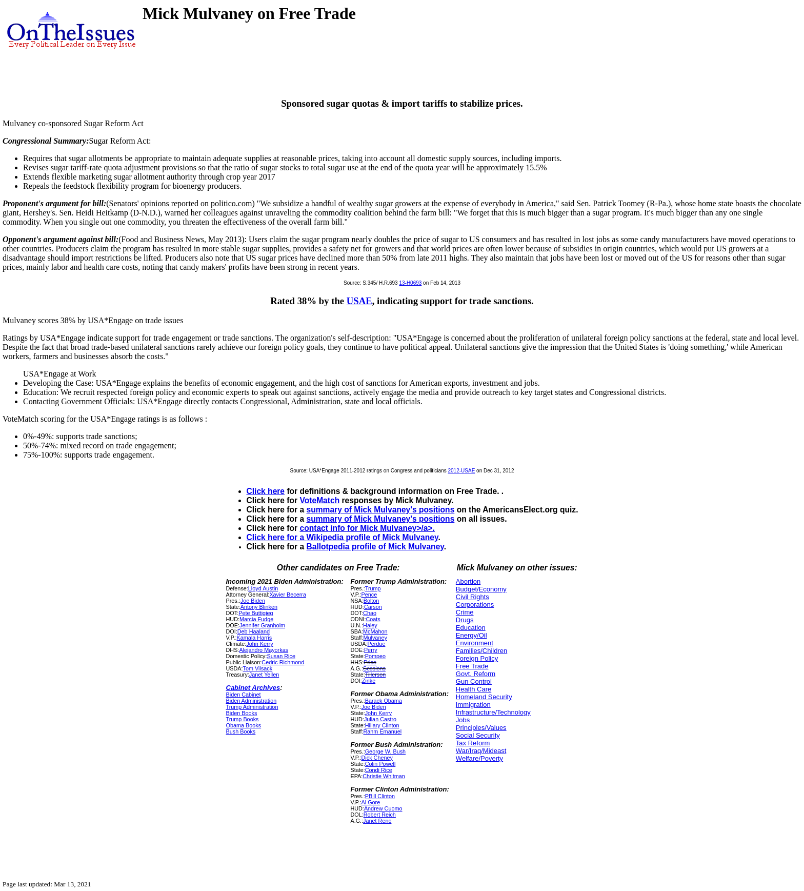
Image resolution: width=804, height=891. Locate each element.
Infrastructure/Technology (493, 712)
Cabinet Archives (253, 687)
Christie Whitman (384, 776)
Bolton (371, 601)
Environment (474, 643)
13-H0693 (410, 283)
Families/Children (481, 651)
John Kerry (259, 644)
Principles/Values (481, 727)
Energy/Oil (471, 635)
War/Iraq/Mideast (481, 751)
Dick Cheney (377, 758)
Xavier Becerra (287, 594)
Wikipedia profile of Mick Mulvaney (372, 537)
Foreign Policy (477, 658)
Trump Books (242, 719)
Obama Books (244, 725)
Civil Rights (472, 597)
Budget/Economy (481, 589)
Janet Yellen (264, 674)
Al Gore (370, 802)
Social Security (478, 735)
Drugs (465, 620)
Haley (370, 625)
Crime (465, 612)
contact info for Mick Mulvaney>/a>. (367, 528)
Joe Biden (252, 601)
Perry (370, 650)
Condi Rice (378, 770)
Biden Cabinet (243, 694)
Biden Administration (251, 701)
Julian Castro (380, 719)
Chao (369, 613)
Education (471, 627)
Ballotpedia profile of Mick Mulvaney (375, 546)
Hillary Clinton (382, 725)
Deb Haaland (253, 631)
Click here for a (277, 537)
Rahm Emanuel (383, 731)
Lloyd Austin (263, 588)
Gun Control (474, 681)
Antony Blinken (258, 607)
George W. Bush (385, 751)
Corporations (475, 604)
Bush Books (241, 731)
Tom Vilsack (258, 668)
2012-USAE (461, 470)
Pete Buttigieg (255, 613)
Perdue (377, 644)
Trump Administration (252, 707)
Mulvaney (375, 638)
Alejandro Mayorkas (263, 650)
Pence (369, 594)
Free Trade (472, 666)
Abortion (468, 581)
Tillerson (375, 674)
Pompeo (375, 656)
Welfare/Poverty (479, 758)
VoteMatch (320, 500)
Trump (373, 588)
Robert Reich (380, 814)
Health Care (473, 689)
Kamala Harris (254, 638)
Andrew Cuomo (383, 808)
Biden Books (241, 713)
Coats (373, 619)
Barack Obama (383, 701)
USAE (359, 300)
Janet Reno (377, 821)
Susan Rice (281, 656)
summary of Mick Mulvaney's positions (381, 509)
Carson (373, 607)
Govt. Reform (475, 674)
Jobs (463, 720)
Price (370, 662)
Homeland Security (484, 697)
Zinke (368, 681)
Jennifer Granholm (262, 625)
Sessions (374, 668)
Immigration (473, 704)
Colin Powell (380, 764)
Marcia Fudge (256, 619)
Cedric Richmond (283, 662)
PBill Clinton (380, 796)
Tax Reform (473, 743)
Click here (266, 491)
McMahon (375, 631)
